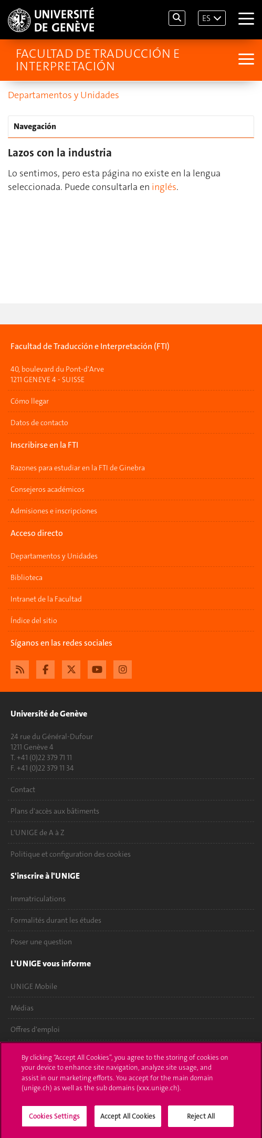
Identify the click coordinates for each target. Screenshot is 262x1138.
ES (206, 18)
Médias (22, 1008)
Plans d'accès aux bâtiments (55, 811)
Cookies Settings (54, 1119)
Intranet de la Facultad (46, 599)
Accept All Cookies (127, 1119)
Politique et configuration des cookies (71, 854)
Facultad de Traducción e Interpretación (98, 59)
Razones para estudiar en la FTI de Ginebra (78, 467)
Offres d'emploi (35, 1029)
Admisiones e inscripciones (54, 510)
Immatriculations (38, 898)
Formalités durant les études (56, 920)
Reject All (201, 1119)
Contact (23, 789)
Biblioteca (27, 577)
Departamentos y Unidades (63, 95)
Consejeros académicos (48, 489)
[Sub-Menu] (245, 60)
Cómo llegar (30, 401)
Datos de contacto (39, 422)
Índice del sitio (34, 620)
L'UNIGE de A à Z (38, 832)
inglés (164, 187)
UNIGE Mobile (34, 986)
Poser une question (41, 941)
